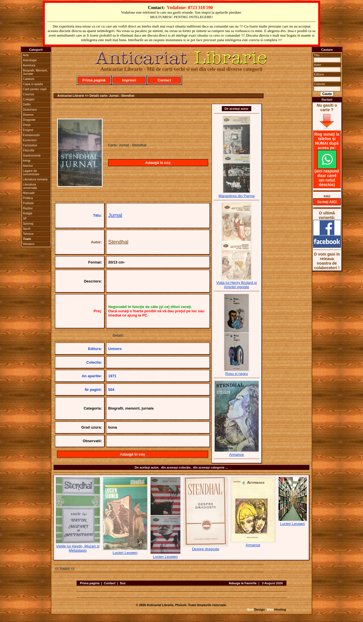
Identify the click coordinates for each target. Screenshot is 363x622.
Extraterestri (31, 135)
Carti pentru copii (35, 89)
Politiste (28, 203)
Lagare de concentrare (31, 172)
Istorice (28, 165)
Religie (28, 213)
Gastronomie (32, 155)
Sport (26, 228)
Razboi (28, 208)
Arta (26, 55)
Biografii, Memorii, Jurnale (35, 72)
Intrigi (27, 160)
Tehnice (28, 233)
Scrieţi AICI (327, 202)
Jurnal (115, 215)
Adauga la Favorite (242, 583)
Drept (27, 124)
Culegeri (29, 99)
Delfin (27, 104)
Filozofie (29, 150)
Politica (28, 198)
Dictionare (30, 109)
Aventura (29, 65)
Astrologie (30, 60)
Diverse (28, 114)
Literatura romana (35, 179)
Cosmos (28, 94)
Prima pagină (93, 80)
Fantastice (30, 145)
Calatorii (28, 79)
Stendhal (118, 242)
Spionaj (28, 223)
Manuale (29, 193)
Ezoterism (30, 140)
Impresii (129, 80)
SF (25, 218)
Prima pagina (90, 583)
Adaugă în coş (158, 163)
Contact (164, 80)
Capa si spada (33, 84)
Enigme (28, 130)
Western (29, 244)
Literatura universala (30, 186)
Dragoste (29, 119)
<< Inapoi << (65, 568)
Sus (122, 583)
